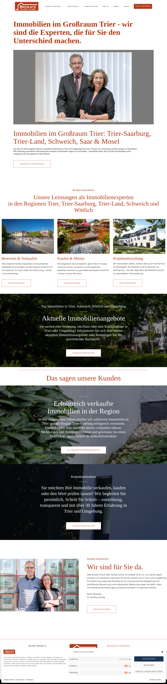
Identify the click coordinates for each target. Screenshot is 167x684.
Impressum (30, 679)
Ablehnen (149, 665)
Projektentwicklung (97, 6)
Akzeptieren (149, 659)
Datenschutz (20, 679)
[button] (162, 652)
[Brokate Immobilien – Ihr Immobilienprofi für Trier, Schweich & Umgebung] (9, 652)
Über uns (110, 6)
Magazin (119, 6)
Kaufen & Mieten (81, 6)
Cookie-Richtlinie (9, 679)
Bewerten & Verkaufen (64, 6)
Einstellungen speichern (148, 671)
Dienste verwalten (155, 679)
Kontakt (127, 6)
